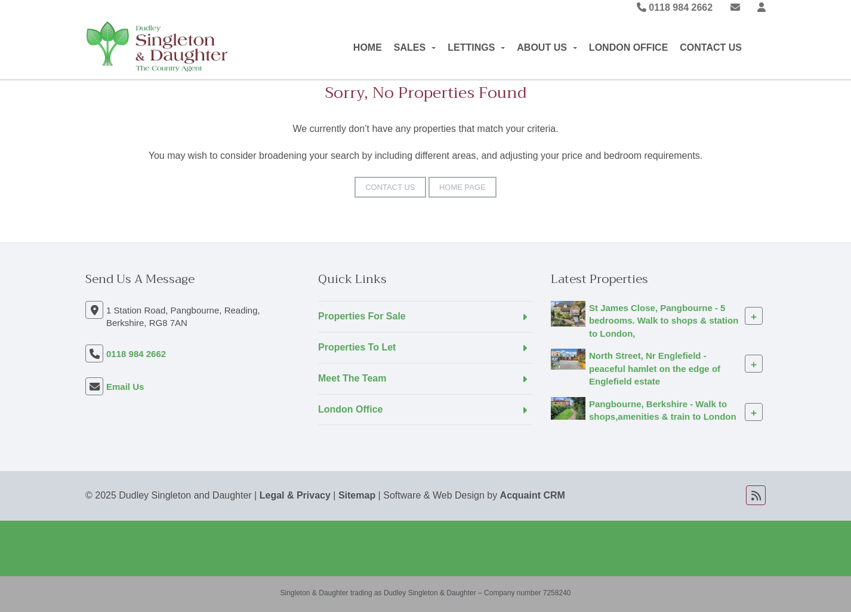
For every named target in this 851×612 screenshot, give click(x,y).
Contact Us (711, 47)
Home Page (462, 187)
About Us (547, 47)
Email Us (125, 387)
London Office (628, 47)
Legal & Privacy (295, 495)
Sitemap (356, 495)
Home (367, 47)
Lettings (476, 47)
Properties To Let (357, 347)
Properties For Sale (362, 316)
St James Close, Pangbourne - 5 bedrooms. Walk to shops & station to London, (663, 321)
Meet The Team (352, 378)
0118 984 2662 (675, 7)
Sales (415, 47)
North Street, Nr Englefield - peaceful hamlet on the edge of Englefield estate (654, 368)
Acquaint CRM (532, 495)
